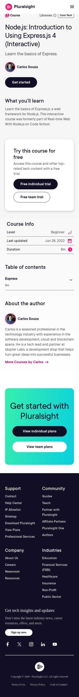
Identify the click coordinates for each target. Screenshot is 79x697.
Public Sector (51, 596)
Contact (10, 496)
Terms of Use (18, 684)
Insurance (49, 583)
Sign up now (19, 632)
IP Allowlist (13, 509)
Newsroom (12, 571)
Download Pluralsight (20, 523)
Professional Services (20, 536)
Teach (46, 503)
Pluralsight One (53, 528)
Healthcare (50, 576)
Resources (12, 578)
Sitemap (11, 516)
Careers (10, 564)
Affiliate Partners (54, 521)
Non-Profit (49, 590)
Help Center (13, 503)
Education (49, 558)
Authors (47, 535)
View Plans (12, 530)
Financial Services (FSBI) (54, 567)
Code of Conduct (58, 684)
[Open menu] (72, 6)
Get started (21, 82)
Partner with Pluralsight (50, 512)
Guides (47, 496)
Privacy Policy (37, 684)
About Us (11, 558)
